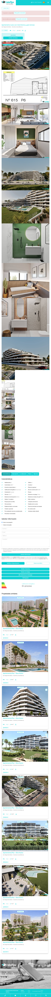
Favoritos (23, 973)
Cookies (39, 991)
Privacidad (34, 991)
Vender (3, 973)
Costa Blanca (9, 973)
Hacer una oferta (38, 563)
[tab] (6, 474)
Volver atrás (5, 8)
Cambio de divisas (13, 38)
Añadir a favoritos (25, 569)
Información (23, 972)
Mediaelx (23, 991)
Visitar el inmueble (7, 525)
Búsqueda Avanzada (20, 13)
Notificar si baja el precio (13, 563)
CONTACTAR (17, 973)
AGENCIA (9, 972)
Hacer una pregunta (7, 522)
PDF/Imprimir (25, 578)
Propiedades (16, 972)
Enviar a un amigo (25, 572)
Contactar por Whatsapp (25, 575)
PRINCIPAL (4, 972)
